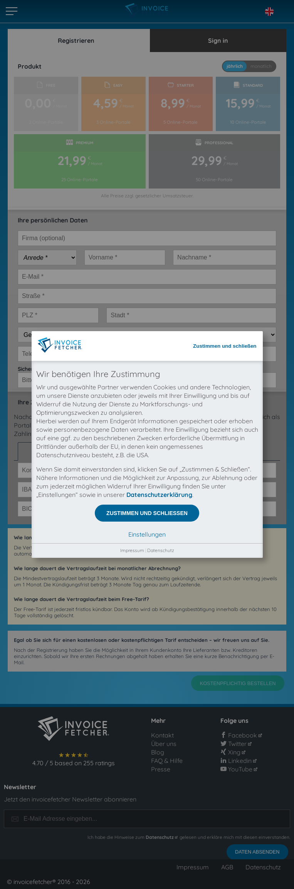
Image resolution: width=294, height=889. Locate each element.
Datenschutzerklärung (159, 189)
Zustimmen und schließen (224, 40)
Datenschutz (160, 245)
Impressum (132, 245)
